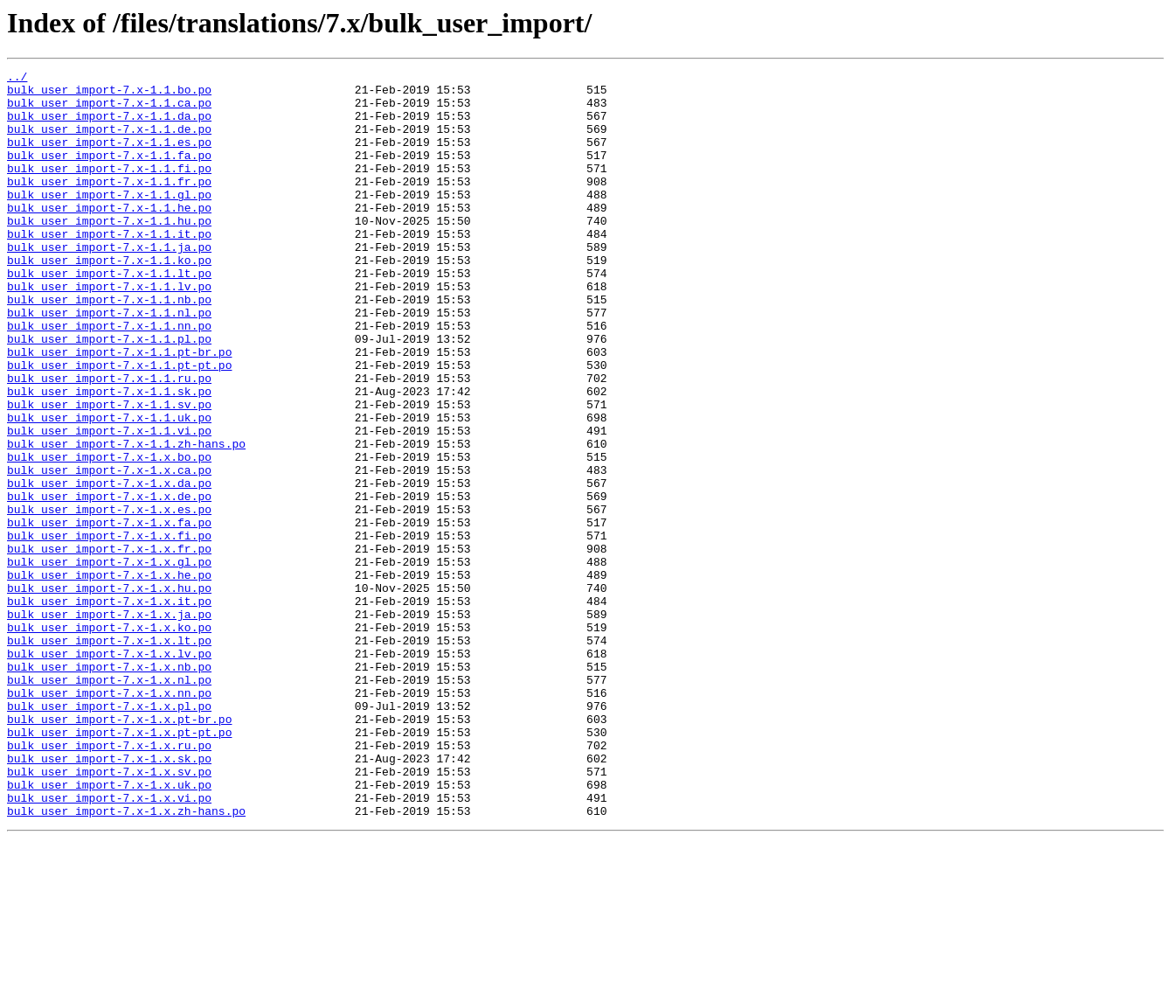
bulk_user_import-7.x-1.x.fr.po (109, 645)
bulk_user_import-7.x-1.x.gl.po (109, 661)
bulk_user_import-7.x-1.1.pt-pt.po (119, 425)
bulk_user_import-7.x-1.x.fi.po (109, 629)
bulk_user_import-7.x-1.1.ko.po (109, 299)
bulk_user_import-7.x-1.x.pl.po (109, 834)
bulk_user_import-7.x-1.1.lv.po (109, 330)
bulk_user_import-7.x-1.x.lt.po (109, 755)
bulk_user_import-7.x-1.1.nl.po (109, 362)
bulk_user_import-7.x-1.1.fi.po (109, 189)
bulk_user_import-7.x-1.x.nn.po (109, 818)
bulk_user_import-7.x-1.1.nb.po (109, 346)
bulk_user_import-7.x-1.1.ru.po (109, 441)
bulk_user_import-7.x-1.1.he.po (109, 236)
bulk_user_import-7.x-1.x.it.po (109, 708)
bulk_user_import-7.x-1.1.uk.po (109, 488)
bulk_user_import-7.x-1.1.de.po (109, 142)
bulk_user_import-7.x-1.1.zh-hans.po (126, 519)
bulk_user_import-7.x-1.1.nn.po (109, 378)
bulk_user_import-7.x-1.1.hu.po (109, 252)
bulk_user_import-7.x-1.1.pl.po (109, 393)
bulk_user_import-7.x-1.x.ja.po (109, 724)
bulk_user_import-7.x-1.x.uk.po (109, 928)
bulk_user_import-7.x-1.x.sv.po (109, 913)
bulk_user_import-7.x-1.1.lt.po (109, 315)
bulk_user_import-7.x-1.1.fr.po (109, 204)
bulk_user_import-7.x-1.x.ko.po (109, 740)
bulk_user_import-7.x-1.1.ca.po (109, 110)
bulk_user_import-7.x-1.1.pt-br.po (119, 409)
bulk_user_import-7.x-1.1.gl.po (109, 220)
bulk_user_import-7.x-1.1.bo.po (109, 94)
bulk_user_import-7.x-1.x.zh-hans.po (126, 960)
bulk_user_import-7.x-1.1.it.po (109, 267)
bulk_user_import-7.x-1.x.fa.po (109, 614)
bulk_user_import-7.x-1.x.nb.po (109, 787)
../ (17, 79)
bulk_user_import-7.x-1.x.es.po (109, 598)
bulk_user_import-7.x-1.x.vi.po (109, 944)
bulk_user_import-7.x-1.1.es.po (109, 157)
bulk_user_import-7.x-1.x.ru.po (109, 881)
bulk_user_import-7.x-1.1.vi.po (109, 503)
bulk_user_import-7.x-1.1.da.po (109, 126)
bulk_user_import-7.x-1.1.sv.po (109, 472)
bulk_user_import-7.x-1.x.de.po (109, 582)
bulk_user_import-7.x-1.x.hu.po (109, 692)
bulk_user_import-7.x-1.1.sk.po (109, 456)
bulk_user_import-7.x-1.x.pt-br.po (119, 850)
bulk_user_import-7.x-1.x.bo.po (109, 535)
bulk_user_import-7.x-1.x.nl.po (109, 803)
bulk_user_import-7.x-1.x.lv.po (109, 771)
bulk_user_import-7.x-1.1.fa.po (109, 173)
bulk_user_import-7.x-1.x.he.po (109, 677)
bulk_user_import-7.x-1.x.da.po (109, 566)
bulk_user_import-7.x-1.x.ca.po (109, 551)
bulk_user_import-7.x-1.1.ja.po (109, 283)
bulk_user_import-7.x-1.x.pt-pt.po (119, 865)
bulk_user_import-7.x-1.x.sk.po (109, 897)
